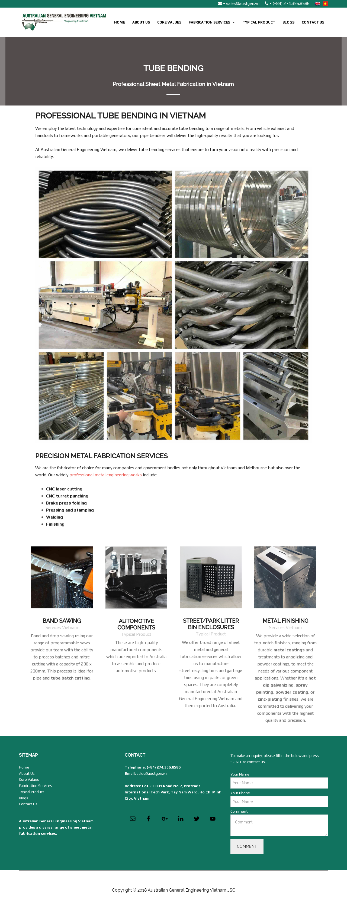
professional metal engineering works (105, 474)
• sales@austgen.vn (238, 3)
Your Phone (240, 793)
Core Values (169, 22)
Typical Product (259, 22)
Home (119, 22)
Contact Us (313, 22)
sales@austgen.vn (152, 773)
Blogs (288, 22)
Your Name (239, 774)
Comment (239, 811)
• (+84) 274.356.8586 (287, 3)
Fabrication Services (209, 22)
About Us (141, 22)
